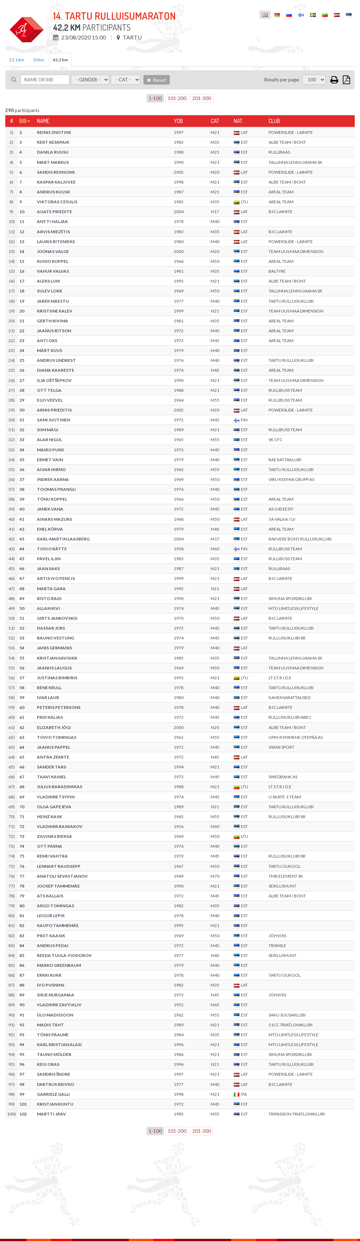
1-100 (155, 98)
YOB (178, 120)
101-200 (177, 98)
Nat (238, 120)
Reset (156, 80)
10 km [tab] (38, 59)
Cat (215, 120)
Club (274, 120)
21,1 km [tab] (16, 59)
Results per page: (282, 79)
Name (43, 120)
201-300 (201, 98)
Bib (23, 120)
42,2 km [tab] (60, 59)
